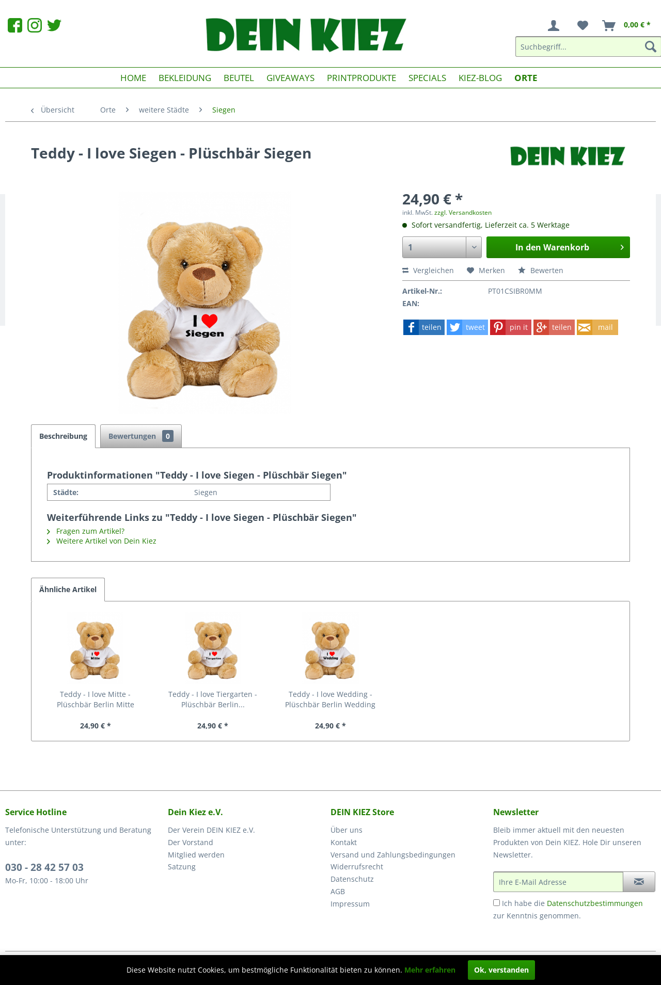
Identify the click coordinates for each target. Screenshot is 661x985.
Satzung (182, 866)
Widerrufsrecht (356, 866)
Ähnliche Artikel (68, 589)
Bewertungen (141, 436)
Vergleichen (428, 270)
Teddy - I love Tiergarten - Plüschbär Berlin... (212, 699)
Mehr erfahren (429, 970)
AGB (337, 891)
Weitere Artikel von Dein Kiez (101, 541)
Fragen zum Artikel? (85, 531)
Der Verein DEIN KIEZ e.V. (211, 830)
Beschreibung (63, 436)
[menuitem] (556, 25)
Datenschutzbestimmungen (595, 903)
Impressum (350, 904)
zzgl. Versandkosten (463, 212)
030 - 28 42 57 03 (44, 867)
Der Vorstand (190, 842)
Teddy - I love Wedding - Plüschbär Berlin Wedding (330, 699)
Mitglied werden (196, 855)
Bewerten (540, 270)
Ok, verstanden (501, 970)
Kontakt (343, 842)
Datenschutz (352, 879)
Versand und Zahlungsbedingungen (392, 855)
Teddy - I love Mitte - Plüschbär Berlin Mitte (95, 699)
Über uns (346, 830)
